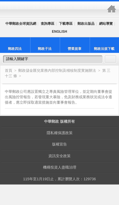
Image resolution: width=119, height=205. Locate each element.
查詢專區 (47, 24)
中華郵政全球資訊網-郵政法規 (59, 9)
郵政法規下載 (104, 45)
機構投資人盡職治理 (59, 167)
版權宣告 (59, 144)
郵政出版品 (86, 24)
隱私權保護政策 (60, 133)
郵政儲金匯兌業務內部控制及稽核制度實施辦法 (57, 71)
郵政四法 (15, 45)
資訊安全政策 (59, 156)
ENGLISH (59, 32)
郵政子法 (45, 45)
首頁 (8, 71)
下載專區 (66, 24)
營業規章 (74, 45)
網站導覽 (106, 24)
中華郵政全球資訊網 (20, 24)
